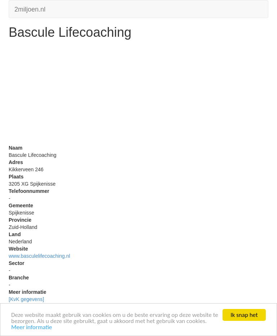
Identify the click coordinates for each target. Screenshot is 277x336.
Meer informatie (31, 327)
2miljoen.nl (29, 8)
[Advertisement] (138, 93)
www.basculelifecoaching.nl (39, 256)
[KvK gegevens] (26, 299)
